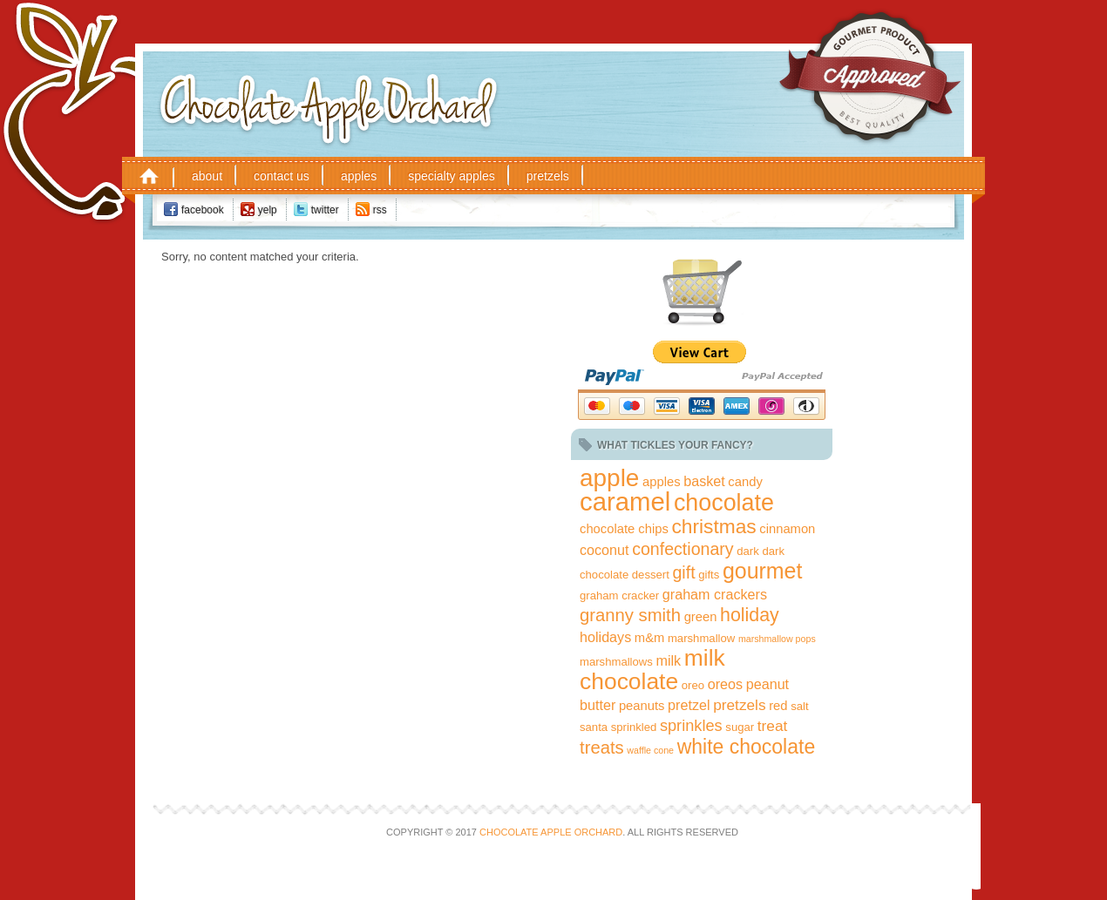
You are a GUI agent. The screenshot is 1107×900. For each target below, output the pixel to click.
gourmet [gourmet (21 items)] (762, 570)
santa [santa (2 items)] (594, 727)
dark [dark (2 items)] (748, 551)
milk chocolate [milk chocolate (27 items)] (652, 669)
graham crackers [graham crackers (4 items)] (714, 594)
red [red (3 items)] (778, 706)
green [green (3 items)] (700, 617)
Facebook (202, 210)
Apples (359, 176)
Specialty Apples (451, 176)
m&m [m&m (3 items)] (649, 638)
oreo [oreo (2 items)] (693, 685)
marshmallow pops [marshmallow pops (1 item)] (777, 638)
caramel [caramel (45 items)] (625, 501)
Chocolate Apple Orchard (377, 77)
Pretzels (547, 176)
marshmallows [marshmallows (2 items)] (616, 661)
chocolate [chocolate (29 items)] (724, 503)
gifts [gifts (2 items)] (708, 574)
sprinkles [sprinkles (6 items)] (691, 725)
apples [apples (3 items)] (661, 482)
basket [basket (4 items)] (704, 481)
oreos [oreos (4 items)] (725, 684)
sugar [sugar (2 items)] (739, 727)
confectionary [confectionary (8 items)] (682, 548)
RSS (380, 210)
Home (149, 174)
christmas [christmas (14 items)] (713, 526)
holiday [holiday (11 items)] (749, 615)
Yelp (267, 210)
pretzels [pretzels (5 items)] (739, 705)
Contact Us (281, 176)
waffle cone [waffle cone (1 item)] (650, 750)
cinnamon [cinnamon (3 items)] (787, 529)
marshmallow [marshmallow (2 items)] (701, 638)
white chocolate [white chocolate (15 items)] (746, 746)
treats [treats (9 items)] (602, 747)
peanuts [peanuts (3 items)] (642, 706)
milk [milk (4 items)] (669, 660)
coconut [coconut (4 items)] (604, 550)
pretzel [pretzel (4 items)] (689, 705)
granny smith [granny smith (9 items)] (630, 615)
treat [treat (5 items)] (772, 725)
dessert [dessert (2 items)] (650, 574)
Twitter (325, 210)
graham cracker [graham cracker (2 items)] (619, 595)
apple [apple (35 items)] (609, 477)
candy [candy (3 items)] (745, 482)
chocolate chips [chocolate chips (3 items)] (624, 529)
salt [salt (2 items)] (799, 706)
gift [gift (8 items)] (683, 572)
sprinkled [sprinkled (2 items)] (634, 727)
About (207, 176)
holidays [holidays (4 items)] (605, 637)
